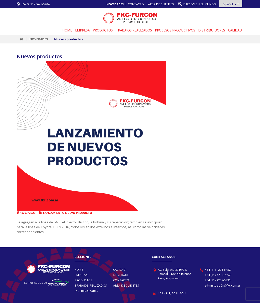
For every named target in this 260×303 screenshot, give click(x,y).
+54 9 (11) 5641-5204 (33, 4)
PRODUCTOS (103, 30)
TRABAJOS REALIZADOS (134, 30)
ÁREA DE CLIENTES (161, 4)
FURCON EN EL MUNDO (197, 4)
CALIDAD (235, 30)
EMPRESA (82, 30)
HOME (67, 30)
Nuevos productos (68, 39)
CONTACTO (136, 4)
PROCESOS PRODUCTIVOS (175, 30)
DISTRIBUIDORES (211, 30)
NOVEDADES (115, 4)
